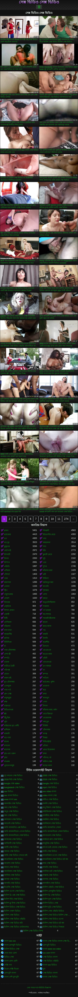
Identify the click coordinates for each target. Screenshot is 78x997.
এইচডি (7, 566)
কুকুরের (7, 546)
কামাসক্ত (7, 582)
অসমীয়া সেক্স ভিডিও (51, 815)
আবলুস (46, 698)
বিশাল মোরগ (9, 610)
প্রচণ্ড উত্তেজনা (49, 749)
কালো (45, 622)
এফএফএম (47, 662)
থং (44, 670)
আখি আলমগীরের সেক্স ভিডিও (16, 835)
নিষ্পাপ (7, 562)
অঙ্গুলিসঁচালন (49, 602)
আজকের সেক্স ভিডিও (13, 839)
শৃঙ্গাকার (46, 590)
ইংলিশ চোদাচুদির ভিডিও (52, 891)
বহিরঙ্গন (7, 626)
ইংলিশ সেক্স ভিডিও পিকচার (53, 927)
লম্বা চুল (46, 721)
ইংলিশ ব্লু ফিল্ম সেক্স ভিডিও (14, 903)
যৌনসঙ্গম (46, 729)
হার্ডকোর (7, 534)
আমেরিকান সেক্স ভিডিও (13, 859)
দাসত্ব (45, 733)
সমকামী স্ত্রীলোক (49, 618)
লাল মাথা (8, 630)
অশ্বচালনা (46, 542)
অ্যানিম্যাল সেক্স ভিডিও (52, 823)
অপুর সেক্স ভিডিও (11, 811)
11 (59, 518)
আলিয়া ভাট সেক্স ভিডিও (53, 871)
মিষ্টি (5, 618)
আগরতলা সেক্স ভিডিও (52, 835)
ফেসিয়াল (7, 622)
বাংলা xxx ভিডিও (50, 965)
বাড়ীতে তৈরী (9, 666)
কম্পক (45, 674)
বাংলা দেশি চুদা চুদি (11, 977)
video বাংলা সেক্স (50, 795)
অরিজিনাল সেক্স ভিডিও (52, 811)
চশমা (45, 694)
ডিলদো (46, 646)
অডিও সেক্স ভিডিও (50, 799)
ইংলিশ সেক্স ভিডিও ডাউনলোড (16, 927)
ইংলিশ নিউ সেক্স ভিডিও (13, 899)
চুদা (44, 969)
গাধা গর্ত (7, 690)
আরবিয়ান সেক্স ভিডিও (13, 871)
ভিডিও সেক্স (9, 957)
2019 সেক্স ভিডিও (50, 779)
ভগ (5, 538)
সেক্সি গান (8, 965)
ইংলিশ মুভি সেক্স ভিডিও (52, 907)
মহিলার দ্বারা (47, 570)
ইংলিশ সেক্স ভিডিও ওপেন (53, 919)
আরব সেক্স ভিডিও (11, 867)
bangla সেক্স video (12, 783)
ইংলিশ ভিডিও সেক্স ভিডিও (14, 907)
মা (5, 646)
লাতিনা (45, 678)
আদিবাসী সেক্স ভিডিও (13, 843)
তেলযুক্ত (7, 686)
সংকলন (46, 606)
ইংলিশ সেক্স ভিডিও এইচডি (14, 919)
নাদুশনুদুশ (7, 698)
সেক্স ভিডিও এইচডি (50, 961)
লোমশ (6, 598)
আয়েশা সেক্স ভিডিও (12, 863)
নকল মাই (7, 678)
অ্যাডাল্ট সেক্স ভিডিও (12, 823)
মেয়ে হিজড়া (48, 713)
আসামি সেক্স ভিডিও (12, 883)
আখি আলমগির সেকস (52, 827)
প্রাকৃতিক (7, 606)
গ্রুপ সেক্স (7, 694)
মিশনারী (7, 554)
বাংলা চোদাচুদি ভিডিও (12, 945)
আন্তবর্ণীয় (8, 634)
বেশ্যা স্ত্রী (7, 654)
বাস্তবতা (7, 705)
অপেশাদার (47, 614)
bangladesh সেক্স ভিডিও (14, 787)
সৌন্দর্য (7, 574)
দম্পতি (6, 658)
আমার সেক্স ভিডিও (12, 851)
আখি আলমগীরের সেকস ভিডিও (56, 831)
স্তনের (6, 741)
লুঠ (44, 558)
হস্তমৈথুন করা (48, 582)
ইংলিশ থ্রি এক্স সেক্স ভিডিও (14, 895)
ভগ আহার (47, 666)
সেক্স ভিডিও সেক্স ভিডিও (39, 2)
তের (44, 562)
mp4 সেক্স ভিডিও (50, 787)
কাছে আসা (47, 626)
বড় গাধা (7, 737)
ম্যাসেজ (7, 749)
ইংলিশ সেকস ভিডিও (12, 911)
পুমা (5, 721)
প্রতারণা (46, 686)
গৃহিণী (45, 658)
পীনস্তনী (46, 530)
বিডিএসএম (8, 709)
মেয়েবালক (47, 717)
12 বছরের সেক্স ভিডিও (13, 775)
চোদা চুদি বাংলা (10, 973)
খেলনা (6, 586)
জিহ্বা (45, 737)
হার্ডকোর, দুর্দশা (48, 682)
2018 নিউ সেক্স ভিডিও (13, 779)
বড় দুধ (6, 542)
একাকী (6, 614)
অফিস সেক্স (47, 761)
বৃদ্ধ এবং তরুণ (10, 753)
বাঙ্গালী (7, 733)
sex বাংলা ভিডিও (11, 795)
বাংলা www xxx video (52, 949)
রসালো (7, 745)
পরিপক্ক (7, 670)
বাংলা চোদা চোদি (10, 961)
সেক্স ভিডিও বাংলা (50, 957)
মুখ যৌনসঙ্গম (9, 682)
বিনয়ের (7, 602)
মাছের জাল (47, 765)
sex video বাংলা (49, 791)
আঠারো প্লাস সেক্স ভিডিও (53, 839)
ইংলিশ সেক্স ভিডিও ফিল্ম (33, 931)
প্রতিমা (45, 745)
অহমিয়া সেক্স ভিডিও (51, 819)
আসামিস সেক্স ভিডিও (51, 883)
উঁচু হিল (7, 717)
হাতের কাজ (47, 654)
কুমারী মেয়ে (47, 554)
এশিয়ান (7, 570)
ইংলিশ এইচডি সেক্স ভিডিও (53, 887)
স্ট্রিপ (5, 590)
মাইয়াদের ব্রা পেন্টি (11, 725)
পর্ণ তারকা (47, 610)
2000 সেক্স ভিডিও (50, 775)
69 (5, 713)
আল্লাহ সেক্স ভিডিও (50, 875)
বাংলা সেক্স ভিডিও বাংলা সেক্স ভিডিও (57, 941)
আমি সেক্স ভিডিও (50, 851)
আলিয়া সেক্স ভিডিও (12, 875)
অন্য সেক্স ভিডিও (11, 807)
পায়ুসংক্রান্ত (8, 594)
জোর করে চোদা (10, 953)
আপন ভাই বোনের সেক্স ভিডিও (55, 847)
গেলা (45, 702)
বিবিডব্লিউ (47, 741)
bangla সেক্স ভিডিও (51, 783)
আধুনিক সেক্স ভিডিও (51, 843)
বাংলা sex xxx (10, 941)
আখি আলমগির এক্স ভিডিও (15, 827)
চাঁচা (44, 550)
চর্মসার (6, 638)
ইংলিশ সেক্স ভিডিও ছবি (13, 923)
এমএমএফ (47, 650)
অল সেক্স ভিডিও (11, 815)
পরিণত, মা (47, 757)
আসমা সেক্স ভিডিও (12, 879)
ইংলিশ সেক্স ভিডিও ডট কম (53, 923)
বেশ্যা (45, 594)
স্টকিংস (46, 578)
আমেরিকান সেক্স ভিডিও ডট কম (55, 859)
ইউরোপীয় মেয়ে (49, 534)
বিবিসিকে (7, 642)
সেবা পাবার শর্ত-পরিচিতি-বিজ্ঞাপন (39, 988)
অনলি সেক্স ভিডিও (50, 803)
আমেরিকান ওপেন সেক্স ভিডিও (55, 855)
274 (66, 518)
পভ (44, 630)
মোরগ (6, 674)
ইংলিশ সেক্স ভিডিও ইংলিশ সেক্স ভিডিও (57, 915)
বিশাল (45, 705)
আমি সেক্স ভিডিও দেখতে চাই (15, 855)
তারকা (6, 662)
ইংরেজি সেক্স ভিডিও (12, 887)
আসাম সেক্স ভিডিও (50, 879)
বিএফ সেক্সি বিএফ (11, 969)
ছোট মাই (7, 550)
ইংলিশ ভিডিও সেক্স (50, 903)
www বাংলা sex (10, 799)
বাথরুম (7, 761)
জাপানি (46, 586)
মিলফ (6, 558)
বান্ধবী (45, 634)
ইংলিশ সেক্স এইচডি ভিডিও (53, 911)
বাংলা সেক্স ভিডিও (50, 977)
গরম (6, 578)
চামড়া (45, 598)
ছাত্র (44, 690)
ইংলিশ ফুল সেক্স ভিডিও (52, 899)
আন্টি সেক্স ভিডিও (11, 847)
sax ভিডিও (8, 791)
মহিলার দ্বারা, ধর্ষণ (50, 709)
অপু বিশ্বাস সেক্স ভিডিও (52, 807)
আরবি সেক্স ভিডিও (50, 867)
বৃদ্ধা (5, 757)
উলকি (45, 638)
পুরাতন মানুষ (9, 765)
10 (52, 518)
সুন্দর (45, 566)
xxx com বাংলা (49, 953)
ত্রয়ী (44, 574)
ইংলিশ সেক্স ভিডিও (11, 915)
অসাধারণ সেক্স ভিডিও (13, 819)
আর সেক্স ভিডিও (50, 863)
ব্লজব (6, 530)
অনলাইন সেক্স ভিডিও (12, 803)
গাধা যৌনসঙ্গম (10, 650)
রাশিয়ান (7, 729)
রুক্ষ (5, 702)
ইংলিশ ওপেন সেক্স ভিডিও (14, 891)
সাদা (44, 546)
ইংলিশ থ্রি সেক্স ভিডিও (51, 895)
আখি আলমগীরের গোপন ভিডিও (17, 831)
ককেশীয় (46, 642)
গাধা (44, 538)
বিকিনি (45, 725)
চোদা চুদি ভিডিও (49, 945)
